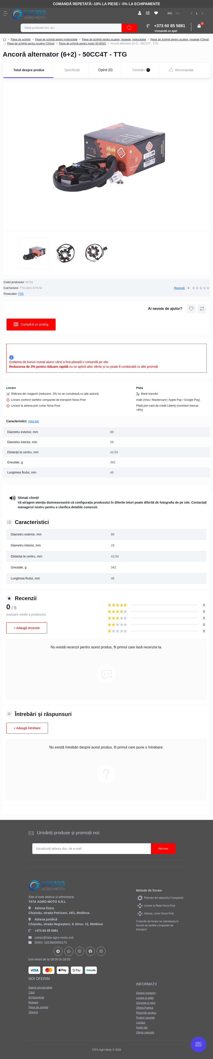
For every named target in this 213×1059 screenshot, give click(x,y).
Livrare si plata (145, 998)
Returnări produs (146, 1012)
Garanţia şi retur (145, 1002)
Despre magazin (146, 993)
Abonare (163, 848)
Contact (140, 1022)
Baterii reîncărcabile (40, 987)
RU (178, 13)
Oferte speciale (145, 1032)
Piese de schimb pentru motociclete (56, 39)
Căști (31, 992)
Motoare (33, 1002)
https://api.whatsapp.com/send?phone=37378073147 (68, 951)
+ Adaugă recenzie (27, 628)
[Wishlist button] (191, 308)
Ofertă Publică (144, 1007)
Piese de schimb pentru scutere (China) (30, 43)
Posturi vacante (145, 1017)
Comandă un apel (166, 31)
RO (169, 13)
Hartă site (142, 1027)
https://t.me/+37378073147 (58, 951)
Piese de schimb (20, 39)
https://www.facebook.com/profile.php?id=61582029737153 (90, 951)
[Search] (129, 28)
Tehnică (33, 1012)
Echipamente (36, 997)
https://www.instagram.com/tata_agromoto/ (101, 951)
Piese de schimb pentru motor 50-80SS (82, 43)
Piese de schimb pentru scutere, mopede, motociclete (114, 39)
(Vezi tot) (33, 421)
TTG (21, 293)
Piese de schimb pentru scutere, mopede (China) (179, 39)
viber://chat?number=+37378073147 (79, 951)
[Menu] (6, 13)
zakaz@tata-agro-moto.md (50, 937)
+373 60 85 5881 (43, 930)
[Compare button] (202, 308)
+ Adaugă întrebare (27, 728)
